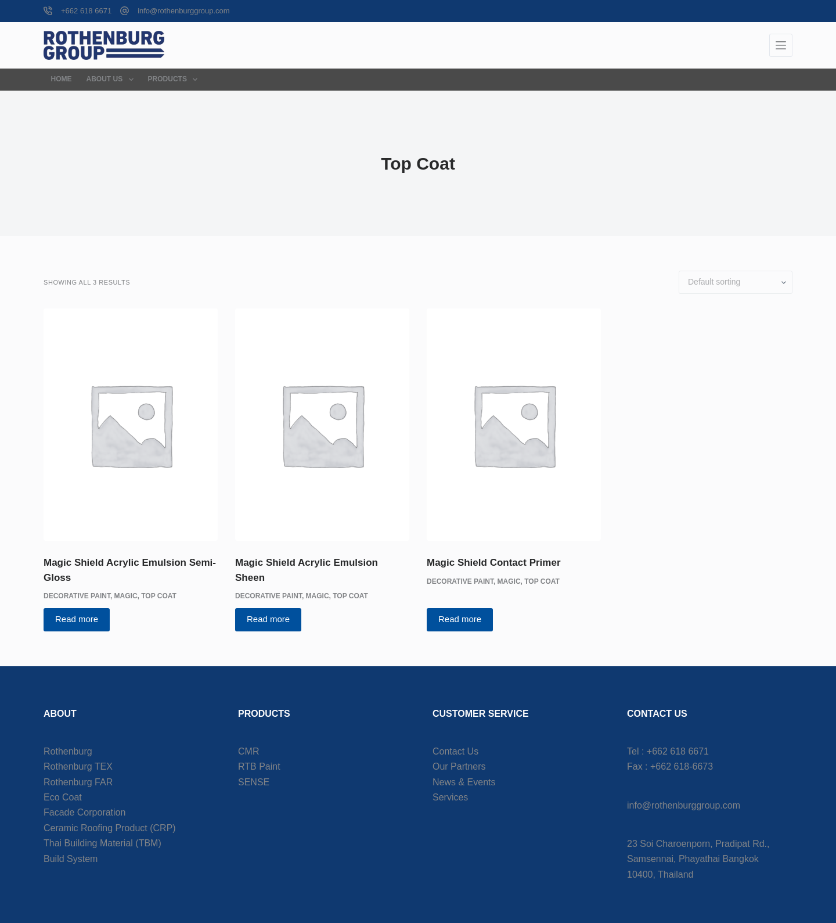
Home (61, 79)
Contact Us (455, 751)
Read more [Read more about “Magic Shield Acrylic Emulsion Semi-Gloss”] (76, 619)
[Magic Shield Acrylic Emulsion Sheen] (322, 424)
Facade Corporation (84, 812)
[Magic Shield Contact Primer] (514, 424)
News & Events (464, 782)
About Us (112, 80)
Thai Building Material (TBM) (102, 843)
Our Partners (459, 766)
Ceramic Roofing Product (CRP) (110, 828)
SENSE (253, 782)
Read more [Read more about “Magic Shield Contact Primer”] (459, 619)
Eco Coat (63, 797)
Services (450, 797)
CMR (248, 751)
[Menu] (780, 45)
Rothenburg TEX (78, 766)
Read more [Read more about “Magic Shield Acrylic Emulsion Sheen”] (268, 619)
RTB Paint (259, 766)
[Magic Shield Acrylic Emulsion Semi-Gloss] (131, 424)
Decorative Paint (77, 596)
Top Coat (158, 596)
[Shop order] (735, 282)
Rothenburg (68, 751)
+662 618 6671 (86, 10)
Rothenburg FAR (78, 782)
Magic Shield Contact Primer (494, 562)
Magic (126, 596)
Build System (71, 859)
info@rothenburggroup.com (183, 10)
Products (175, 80)
